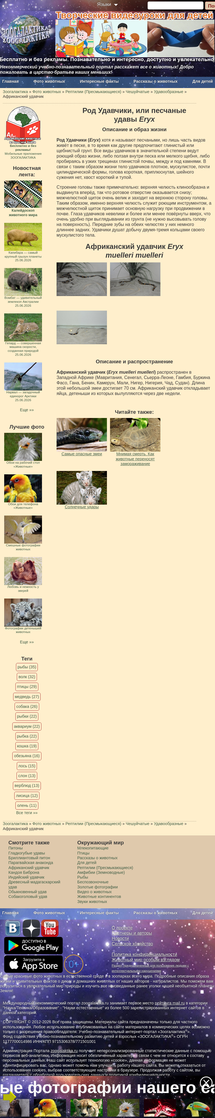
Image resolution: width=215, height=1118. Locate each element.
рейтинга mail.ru (170, 1003)
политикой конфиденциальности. (140, 1075)
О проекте (122, 927)
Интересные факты (99, 81)
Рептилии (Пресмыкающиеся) (105, 867)
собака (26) (26, 706)
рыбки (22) (27, 716)
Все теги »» (27, 812)
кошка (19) (27, 746)
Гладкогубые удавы (26, 853)
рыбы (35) (27, 667)
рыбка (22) (27, 736)
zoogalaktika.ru (64, 1050)
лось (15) (27, 766)
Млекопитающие (93, 848)
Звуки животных (92, 901)
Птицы (83, 853)
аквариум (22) (27, 726)
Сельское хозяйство (132, 943)
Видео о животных (94, 892)
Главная (10, 81)
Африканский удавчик (28, 867)
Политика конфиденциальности (144, 954)
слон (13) (26, 775)
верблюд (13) (27, 785)
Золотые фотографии (97, 887)
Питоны (15, 848)
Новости (120, 938)
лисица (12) (27, 795)
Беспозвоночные (93, 882)
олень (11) (26, 805)
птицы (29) (27, 686)
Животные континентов (99, 896)
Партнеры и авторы (132, 933)
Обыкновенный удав (27, 892)
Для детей (202, 81)
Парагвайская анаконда (30, 862)
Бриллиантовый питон (29, 858)
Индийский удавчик (26, 877)
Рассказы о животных (155, 81)
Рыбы (82, 877)
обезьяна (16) (26, 756)
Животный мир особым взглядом (146, 959)
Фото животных (49, 81)
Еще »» (27, 410)
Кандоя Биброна (23, 872)
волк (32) (26, 677)
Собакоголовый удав (27, 896)
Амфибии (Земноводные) (101, 872)
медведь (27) (27, 696)
